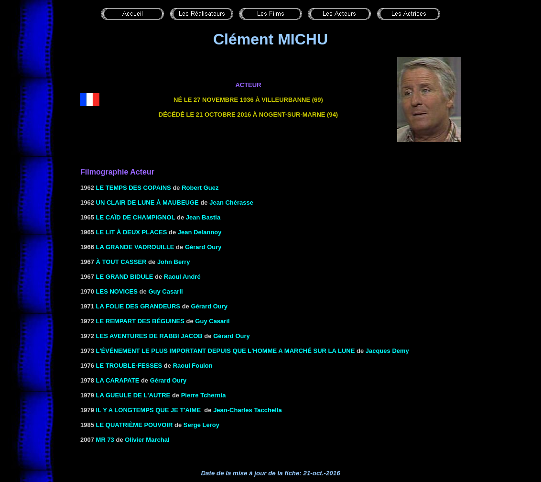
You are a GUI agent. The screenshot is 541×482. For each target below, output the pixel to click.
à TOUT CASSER (121, 261)
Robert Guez (200, 187)
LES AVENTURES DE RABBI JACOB (149, 336)
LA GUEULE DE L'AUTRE (133, 395)
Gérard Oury (203, 247)
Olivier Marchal (147, 439)
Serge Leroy (201, 424)
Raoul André (182, 276)
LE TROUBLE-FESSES (129, 365)
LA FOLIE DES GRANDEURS (138, 306)
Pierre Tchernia (203, 395)
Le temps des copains (133, 187)
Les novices (117, 291)
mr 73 (105, 439)
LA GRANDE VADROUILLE (135, 247)
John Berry (173, 261)
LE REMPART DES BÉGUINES (140, 321)
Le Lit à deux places (131, 232)
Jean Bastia (203, 217)
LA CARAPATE (118, 380)
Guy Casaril (165, 291)
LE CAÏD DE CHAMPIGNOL (135, 217)
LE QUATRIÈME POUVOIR (134, 424)
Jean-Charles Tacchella (247, 410)
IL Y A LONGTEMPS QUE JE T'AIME (148, 410)
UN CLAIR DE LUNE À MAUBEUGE (147, 202)
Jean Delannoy (200, 232)
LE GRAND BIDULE (124, 276)
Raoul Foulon (193, 365)
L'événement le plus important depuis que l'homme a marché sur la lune (225, 350)
